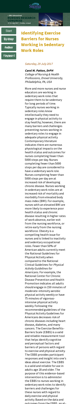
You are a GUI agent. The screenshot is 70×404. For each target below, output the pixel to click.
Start (9, 30)
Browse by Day (9, 39)
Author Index (8, 47)
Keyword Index (9, 56)
